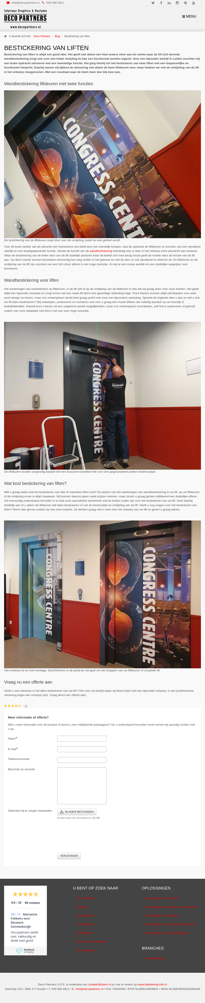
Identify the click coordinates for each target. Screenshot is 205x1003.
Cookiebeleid (84, 924)
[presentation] (89, 838)
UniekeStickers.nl (99, 984)
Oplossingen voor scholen (161, 898)
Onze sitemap (85, 898)
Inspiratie (82, 907)
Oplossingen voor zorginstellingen (167, 933)
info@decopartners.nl (25, 2)
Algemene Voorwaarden (91, 941)
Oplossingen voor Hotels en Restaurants (171, 907)
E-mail (13, 749)
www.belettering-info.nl (152, 984)
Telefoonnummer (19, 759)
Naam (12, 738)
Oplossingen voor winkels (161, 915)
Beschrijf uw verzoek (21, 769)
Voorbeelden (84, 933)
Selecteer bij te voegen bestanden (30, 810)
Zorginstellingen (155, 958)
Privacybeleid (85, 915)
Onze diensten (85, 950)
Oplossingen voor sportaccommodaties (170, 924)
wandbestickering (101, 251)
